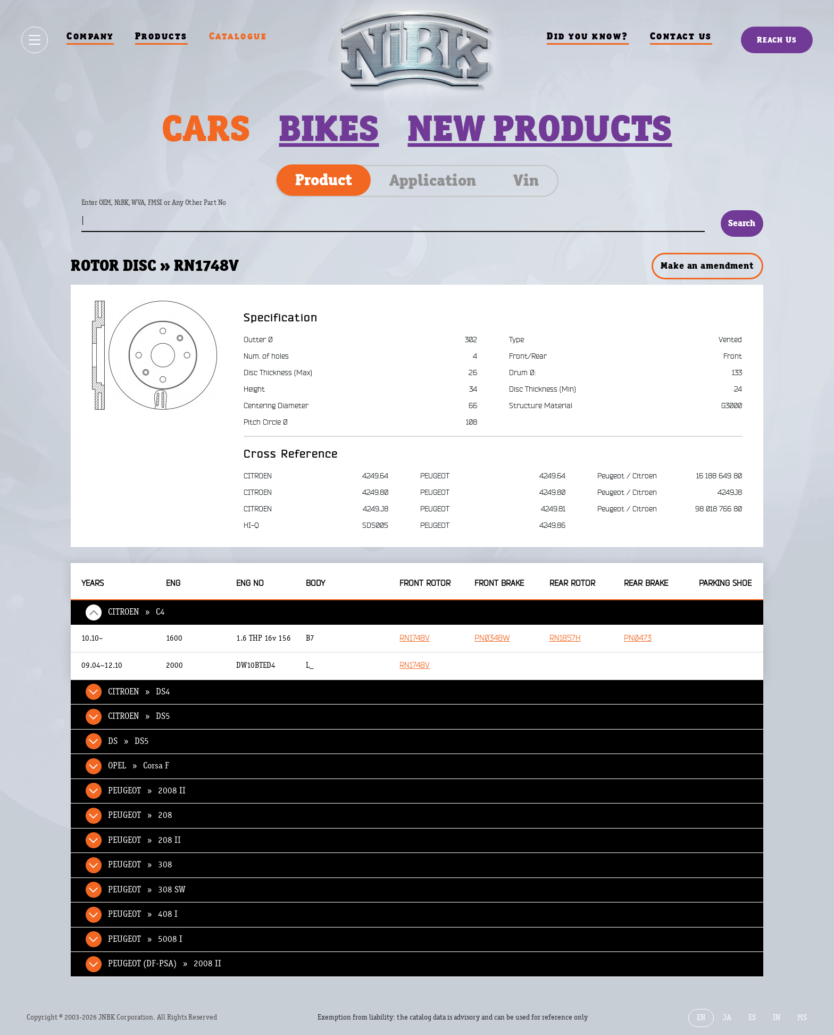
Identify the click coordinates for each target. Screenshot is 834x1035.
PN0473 (638, 638)
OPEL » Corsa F (138, 765)
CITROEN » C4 (136, 612)
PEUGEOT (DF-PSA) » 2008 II (164, 963)
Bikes (329, 128)
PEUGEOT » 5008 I (145, 939)
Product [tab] (323, 180)
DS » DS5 (128, 741)
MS (802, 1017)
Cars (206, 128)
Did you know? (588, 36)
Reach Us (777, 39)
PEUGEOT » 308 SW (147, 889)
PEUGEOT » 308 (140, 864)
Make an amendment (707, 265)
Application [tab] (432, 180)
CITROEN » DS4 (139, 691)
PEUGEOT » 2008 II (147, 790)
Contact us (681, 36)
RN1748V (414, 638)
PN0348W (492, 638)
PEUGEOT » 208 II (144, 840)
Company (90, 36)
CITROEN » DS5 (139, 716)
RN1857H (565, 638)
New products (539, 128)
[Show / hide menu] (34, 40)
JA (727, 1017)
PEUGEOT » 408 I (143, 914)
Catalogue (238, 36)
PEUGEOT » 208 (140, 815)
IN (776, 1017)
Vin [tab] (526, 180)
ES (752, 1017)
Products (161, 36)
